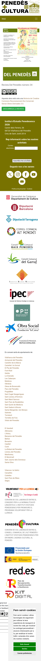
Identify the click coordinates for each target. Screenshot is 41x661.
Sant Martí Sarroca (12, 399)
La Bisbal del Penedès (13, 449)
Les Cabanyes (10, 378)
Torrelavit (8, 415)
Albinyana (8, 431)
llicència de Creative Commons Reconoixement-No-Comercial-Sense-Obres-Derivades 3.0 (20, 101)
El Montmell (9, 457)
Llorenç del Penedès (12, 452)
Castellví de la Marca (13, 363)
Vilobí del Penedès (12, 420)
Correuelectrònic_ (10, 146)
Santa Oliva (9, 462)
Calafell (7, 444)
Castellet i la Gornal (12, 365)
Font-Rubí (8, 371)
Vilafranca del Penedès (14, 357)
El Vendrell (9, 428)
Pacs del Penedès (11, 389)
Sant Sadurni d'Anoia (13, 407)
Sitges (7, 481)
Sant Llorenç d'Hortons (13, 397)
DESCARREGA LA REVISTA (13, 109)
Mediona (8, 381)
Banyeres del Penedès (13, 436)
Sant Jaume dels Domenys (15, 460)
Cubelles (8, 475)
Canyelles (8, 473)
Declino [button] (24, 649)
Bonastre (8, 441)
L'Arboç (7, 434)
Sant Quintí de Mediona (14, 405)
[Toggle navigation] (36, 19)
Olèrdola (8, 384)
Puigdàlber (9, 392)
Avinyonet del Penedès (13, 360)
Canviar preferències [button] (24, 653)
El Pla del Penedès (12, 368)
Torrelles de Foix (11, 418)
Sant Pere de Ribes (12, 478)
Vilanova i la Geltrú (12, 470)
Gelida (7, 373)
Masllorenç (9, 454)
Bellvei (7, 439)
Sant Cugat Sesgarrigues (14, 394)
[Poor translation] (7, 614)
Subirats (8, 413)
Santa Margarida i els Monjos (16, 410)
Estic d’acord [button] (24, 644)
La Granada (9, 376)
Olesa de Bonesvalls (12, 386)
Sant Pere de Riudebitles (14, 402)
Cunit (7, 447)
